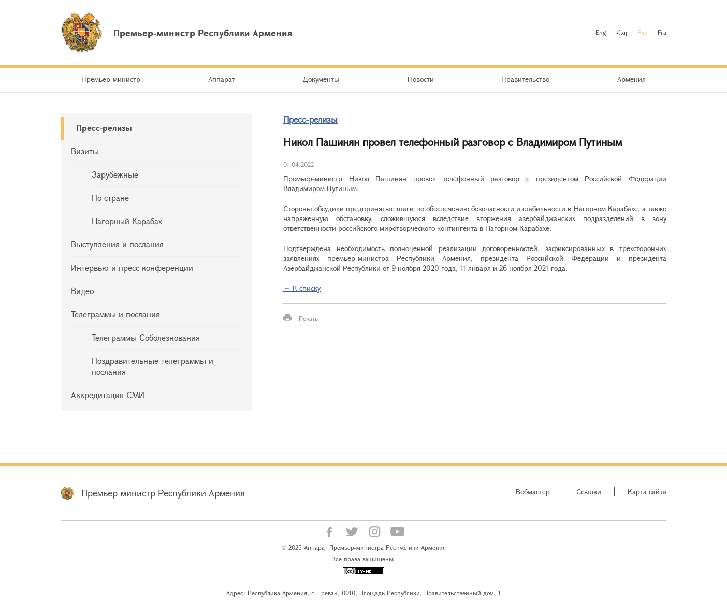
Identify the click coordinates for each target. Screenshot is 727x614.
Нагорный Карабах (127, 220)
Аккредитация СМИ (107, 394)
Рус (642, 32)
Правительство (525, 79)
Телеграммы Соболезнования (146, 337)
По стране (110, 197)
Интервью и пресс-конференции (132, 267)
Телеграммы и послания (115, 314)
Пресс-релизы (104, 127)
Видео (82, 290)
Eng (600, 32)
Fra (662, 32)
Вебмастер (533, 491)
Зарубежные (115, 174)
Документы (321, 79)
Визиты (85, 150)
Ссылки (588, 491)
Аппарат (221, 79)
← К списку (302, 288)
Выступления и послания (117, 244)
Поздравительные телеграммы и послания (152, 366)
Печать (308, 318)
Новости (421, 79)
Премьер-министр (110, 79)
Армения (631, 79)
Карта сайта (647, 491)
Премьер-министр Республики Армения (163, 493)
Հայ (621, 32)
